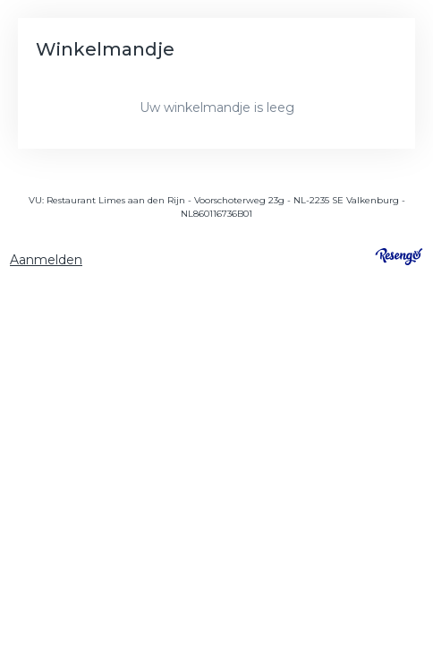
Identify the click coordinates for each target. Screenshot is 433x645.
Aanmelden (46, 260)
